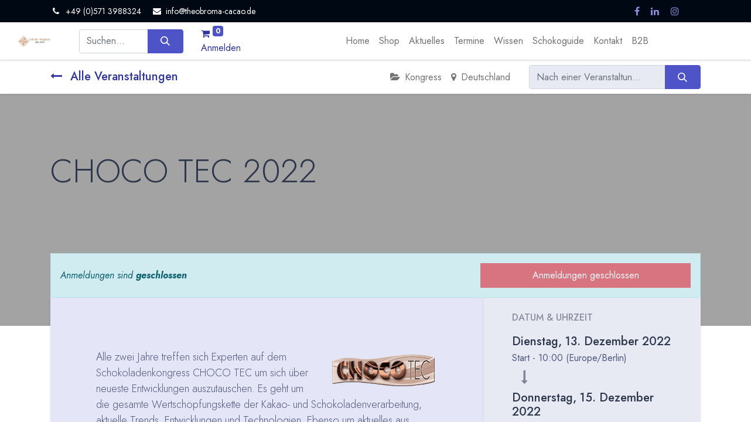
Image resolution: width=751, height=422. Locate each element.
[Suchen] (165, 41)
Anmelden (221, 48)
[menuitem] (357, 41)
